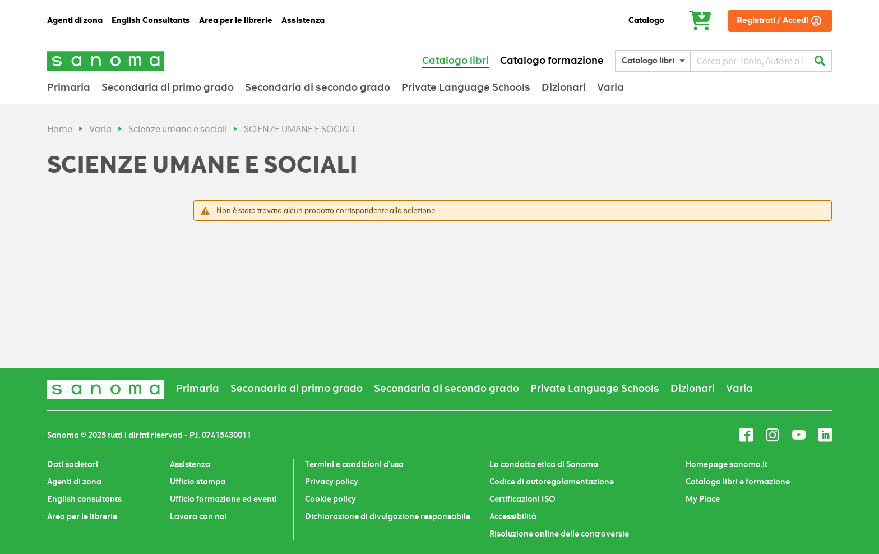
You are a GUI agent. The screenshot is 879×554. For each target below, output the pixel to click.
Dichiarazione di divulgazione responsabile (387, 516)
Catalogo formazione (552, 60)
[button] (656, 61)
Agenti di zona (74, 482)
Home (59, 129)
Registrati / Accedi (772, 20)
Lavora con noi (198, 516)
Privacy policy (331, 482)
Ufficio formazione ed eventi (223, 499)
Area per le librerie (82, 516)
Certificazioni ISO (522, 499)
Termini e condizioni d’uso (354, 464)
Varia (100, 129)
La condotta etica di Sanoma (543, 464)
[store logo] (106, 61)
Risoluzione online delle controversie (559, 534)
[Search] (819, 61)
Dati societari (72, 464)
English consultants (84, 499)
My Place (703, 499)
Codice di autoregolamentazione (551, 482)
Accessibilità (512, 516)
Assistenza (190, 464)
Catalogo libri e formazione (738, 482)
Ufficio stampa (197, 482)
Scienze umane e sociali (177, 129)
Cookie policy (330, 499)
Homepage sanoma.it (726, 464)
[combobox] (749, 61)
